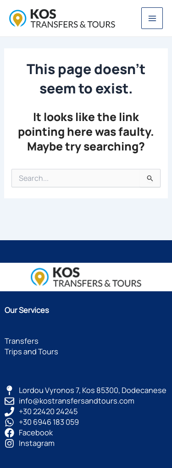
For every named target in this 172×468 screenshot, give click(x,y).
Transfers (22, 341)
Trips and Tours (31, 352)
